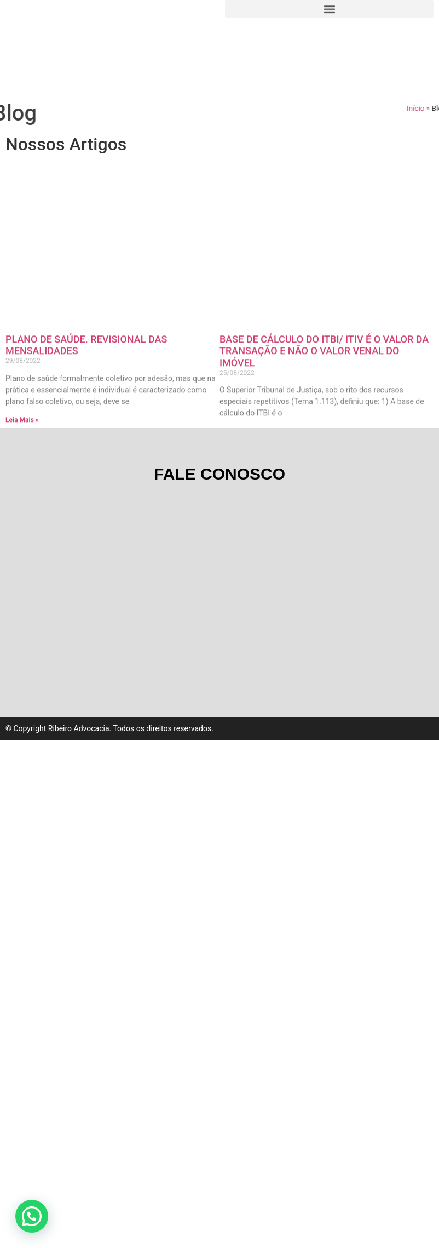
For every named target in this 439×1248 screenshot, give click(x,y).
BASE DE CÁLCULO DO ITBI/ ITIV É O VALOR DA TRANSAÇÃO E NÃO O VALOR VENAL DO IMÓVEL (324, 408)
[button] (31, 1216)
